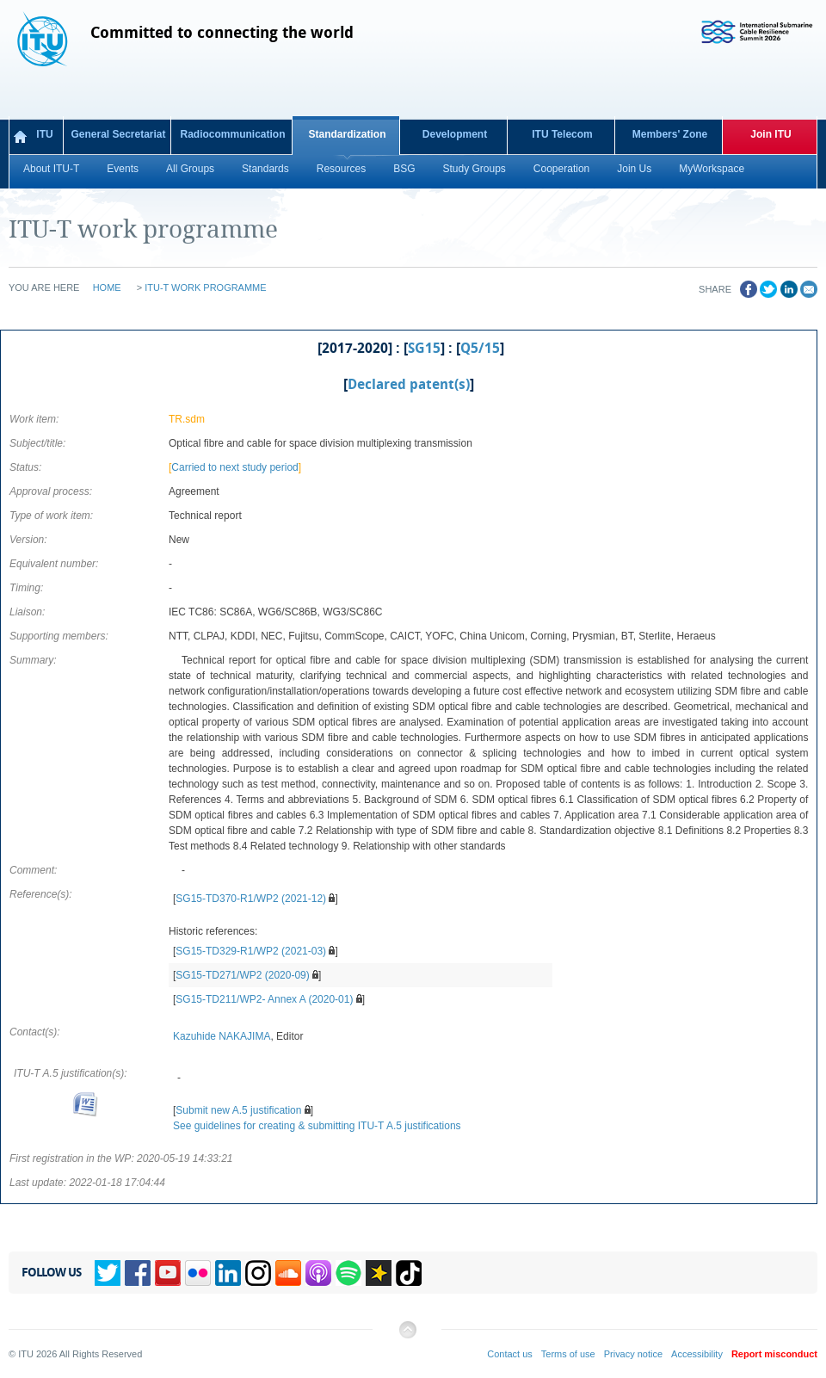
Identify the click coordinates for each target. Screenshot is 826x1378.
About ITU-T (51, 169)
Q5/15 (480, 348)
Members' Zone (670, 134)
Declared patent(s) (409, 384)
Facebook (138, 1273)
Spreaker (378, 1273)
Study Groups (473, 169)
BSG (404, 169)
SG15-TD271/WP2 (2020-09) (242, 975)
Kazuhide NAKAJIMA (221, 1036)
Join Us (634, 169)
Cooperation (561, 169)
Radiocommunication (232, 134)
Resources (341, 169)
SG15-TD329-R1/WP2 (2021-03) (251, 951)
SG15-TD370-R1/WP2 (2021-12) (251, 899)
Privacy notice (633, 1354)
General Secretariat (118, 134)
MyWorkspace (711, 169)
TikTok (409, 1273)
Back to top (407, 1336)
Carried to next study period (234, 467)
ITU (44, 134)
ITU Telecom (562, 134)
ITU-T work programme (205, 287)
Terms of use (568, 1354)
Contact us (510, 1354)
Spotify (348, 1273)
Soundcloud (288, 1273)
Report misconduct (774, 1354)
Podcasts (318, 1273)
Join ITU (770, 134)
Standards (265, 169)
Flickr (198, 1273)
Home (107, 287)
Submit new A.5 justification (238, 1110)
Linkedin (228, 1273)
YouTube (168, 1273)
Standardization (346, 134)
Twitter (107, 1273)
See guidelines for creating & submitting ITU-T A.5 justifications (317, 1126)
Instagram (258, 1273)
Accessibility (697, 1354)
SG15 (424, 348)
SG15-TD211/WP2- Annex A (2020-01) (264, 999)
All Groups (190, 169)
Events (123, 169)
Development (454, 134)
